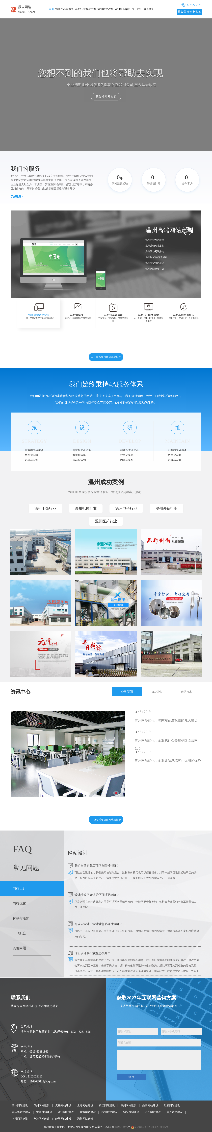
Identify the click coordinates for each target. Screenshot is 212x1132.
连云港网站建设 (21, 1112)
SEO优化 (157, 691)
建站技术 (186, 691)
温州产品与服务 (64, 9)
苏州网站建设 (42, 1105)
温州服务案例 (123, 9)
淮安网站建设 (172, 1105)
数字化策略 (31, 455)
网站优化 (19, 903)
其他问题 (19, 948)
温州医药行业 (106, 521)
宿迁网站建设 (66, 1112)
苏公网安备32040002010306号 (151, 1127)
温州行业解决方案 (85, 9)
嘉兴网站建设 (175, 1112)
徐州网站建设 (44, 1112)
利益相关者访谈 (34, 450)
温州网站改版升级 (154, 269)
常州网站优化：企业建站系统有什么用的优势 (168, 760)
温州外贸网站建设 (154, 263)
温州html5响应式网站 (156, 257)
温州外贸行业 (167, 508)
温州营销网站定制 (154, 245)
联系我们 (149, 9)
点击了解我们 (98, 96)
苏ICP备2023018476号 (118, 1127)
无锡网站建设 (63, 1105)
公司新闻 (127, 691)
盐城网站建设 (88, 1112)
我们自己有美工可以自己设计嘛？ (97, 865)
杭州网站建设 (109, 1112)
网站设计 (19, 888)
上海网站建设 (85, 1105)
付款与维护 (21, 918)
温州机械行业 (86, 508)
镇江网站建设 (107, 1105)
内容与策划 (31, 460)
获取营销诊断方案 (189, 12)
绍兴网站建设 (131, 1112)
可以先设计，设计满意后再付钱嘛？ (98, 924)
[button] (121, 283)
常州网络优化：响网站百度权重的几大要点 (166, 720)
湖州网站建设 (85, 1118)
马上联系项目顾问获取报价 (106, 357)
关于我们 (137, 9)
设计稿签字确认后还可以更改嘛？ (97, 894)
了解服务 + (17, 196)
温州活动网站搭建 (154, 251)
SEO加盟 (19, 933)
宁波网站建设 (42, 1118)
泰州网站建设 (128, 1105)
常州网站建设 (20, 1105)
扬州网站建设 (150, 1105)
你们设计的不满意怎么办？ (92, 953)
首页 (51, 9)
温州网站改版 (105, 9)
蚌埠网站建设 (63, 1118)
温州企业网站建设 (154, 240)
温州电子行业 (126, 508)
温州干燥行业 (45, 508)
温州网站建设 (153, 1112)
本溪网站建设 (20, 1118)
